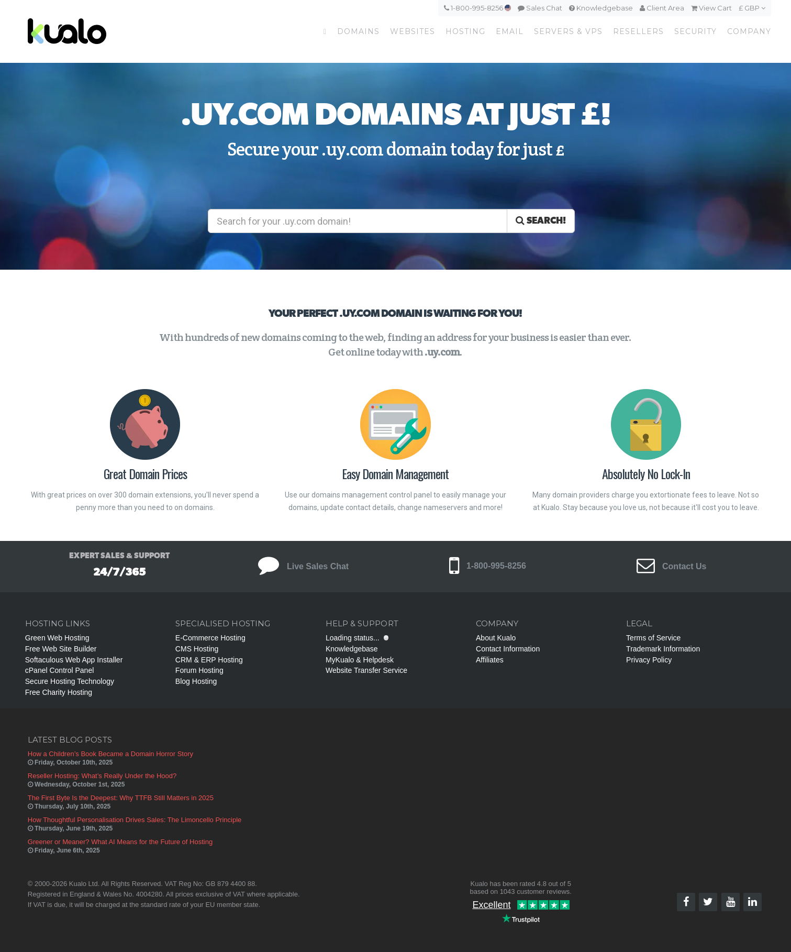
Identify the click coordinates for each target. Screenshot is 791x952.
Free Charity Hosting (58, 692)
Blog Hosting (196, 681)
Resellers (638, 31)
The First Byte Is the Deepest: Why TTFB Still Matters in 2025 (121, 798)
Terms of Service (653, 638)
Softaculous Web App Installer (74, 660)
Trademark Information (663, 649)
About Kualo (496, 638)
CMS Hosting (196, 649)
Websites (412, 31)
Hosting (465, 31)
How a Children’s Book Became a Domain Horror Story (110, 754)
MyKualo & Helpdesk (360, 660)
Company (749, 31)
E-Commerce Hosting (210, 638)
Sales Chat (540, 8)
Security (695, 31)
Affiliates (490, 660)
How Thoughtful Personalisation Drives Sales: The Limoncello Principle (135, 820)
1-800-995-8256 (477, 8)
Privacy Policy (649, 660)
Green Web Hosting (57, 638)
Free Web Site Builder (61, 649)
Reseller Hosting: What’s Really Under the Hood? (102, 776)
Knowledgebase (601, 8)
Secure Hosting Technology (69, 681)
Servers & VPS (568, 31)
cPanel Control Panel (59, 670)
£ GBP (752, 8)
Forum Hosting (199, 670)
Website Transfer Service (366, 670)
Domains (358, 31)
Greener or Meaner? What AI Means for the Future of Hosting (120, 842)
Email (509, 31)
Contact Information (508, 649)
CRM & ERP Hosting (209, 660)
